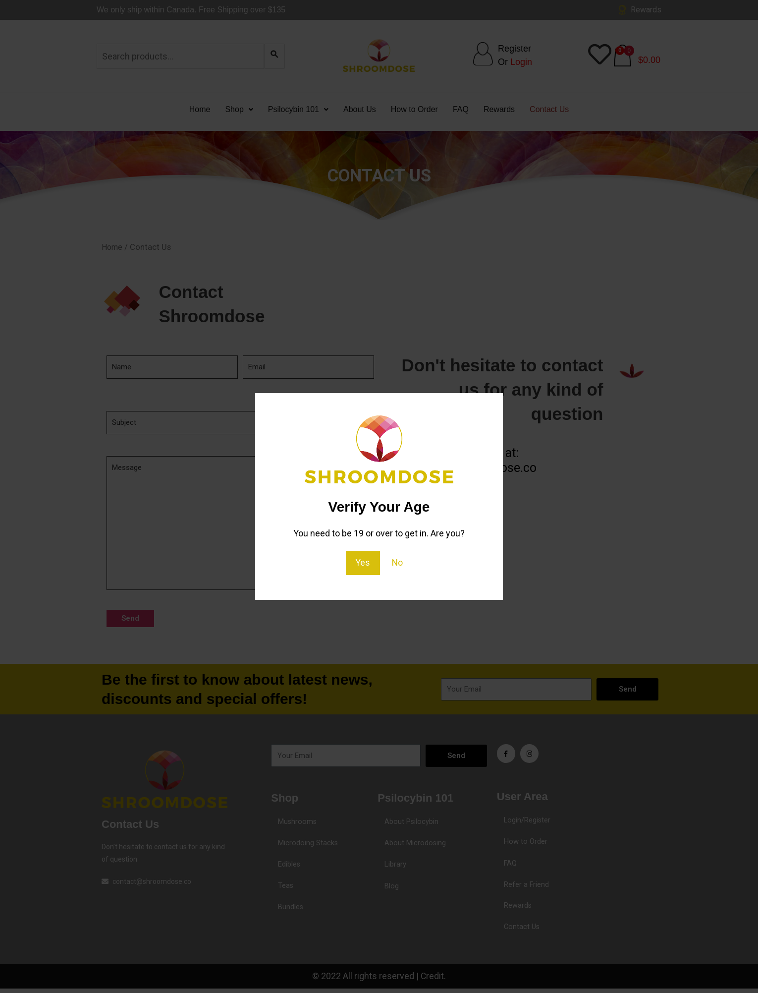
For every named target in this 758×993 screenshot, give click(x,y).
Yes (362, 562)
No (397, 562)
